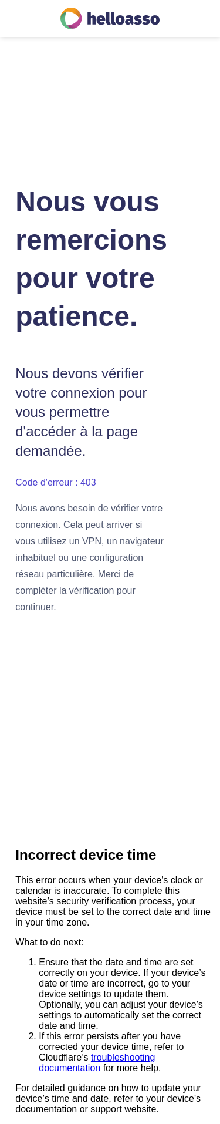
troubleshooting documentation (97, 1062)
